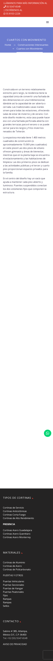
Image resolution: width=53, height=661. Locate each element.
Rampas (7, 598)
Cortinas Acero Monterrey (17, 537)
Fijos (5, 595)
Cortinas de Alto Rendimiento (18, 518)
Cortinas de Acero (12, 566)
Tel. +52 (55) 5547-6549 (15, 638)
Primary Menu (47, 22)
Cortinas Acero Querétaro (16, 533)
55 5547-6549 (12, 6)
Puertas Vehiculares (13, 581)
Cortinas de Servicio (13, 507)
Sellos (6, 605)
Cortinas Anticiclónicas (15, 511)
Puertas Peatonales (13, 591)
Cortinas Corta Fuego (14, 514)
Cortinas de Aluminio (14, 562)
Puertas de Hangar (13, 588)
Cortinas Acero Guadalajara (17, 530)
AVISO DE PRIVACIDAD (15, 644)
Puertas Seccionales (13, 584)
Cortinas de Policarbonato (17, 569)
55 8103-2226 (12, 13)
